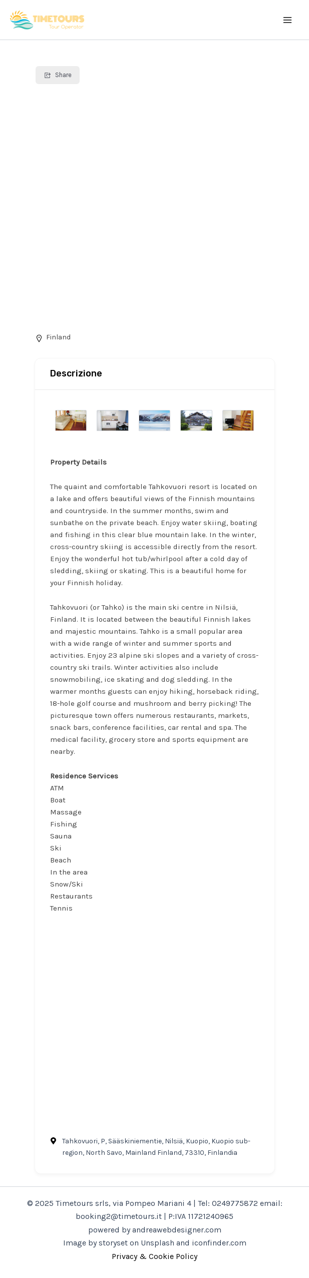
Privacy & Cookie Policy (154, 1256)
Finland (58, 337)
